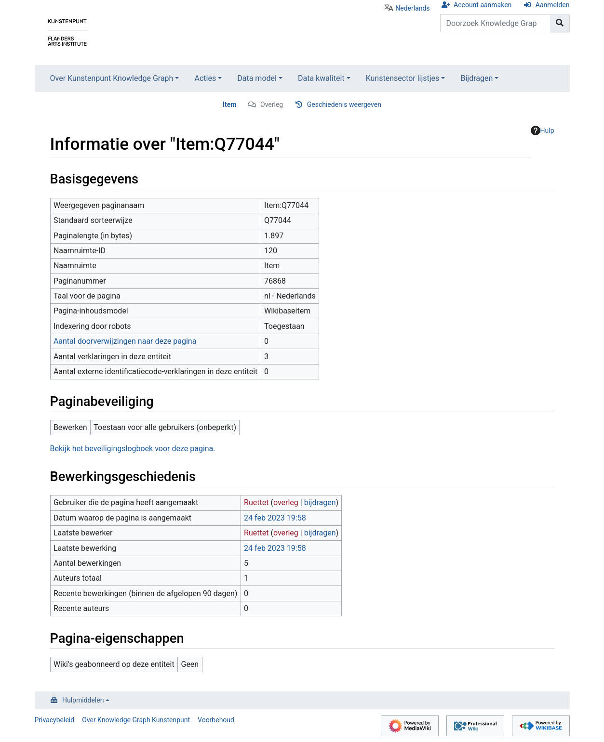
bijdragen (320, 502)
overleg (285, 502)
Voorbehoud (216, 720)
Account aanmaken (482, 5)
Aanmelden (553, 5)
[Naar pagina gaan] (560, 23)
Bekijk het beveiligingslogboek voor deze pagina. (132, 448)
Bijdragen (476, 78)
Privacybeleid (55, 720)
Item (230, 104)
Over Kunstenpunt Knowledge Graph (112, 78)
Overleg (271, 104)
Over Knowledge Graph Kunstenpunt (136, 720)
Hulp (542, 130)
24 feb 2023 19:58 (275, 517)
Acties (205, 78)
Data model (257, 78)
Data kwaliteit (321, 78)
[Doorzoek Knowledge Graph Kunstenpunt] (495, 23)
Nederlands (412, 8)
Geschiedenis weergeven (344, 104)
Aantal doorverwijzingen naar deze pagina (125, 341)
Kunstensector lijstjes (403, 78)
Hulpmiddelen (83, 700)
